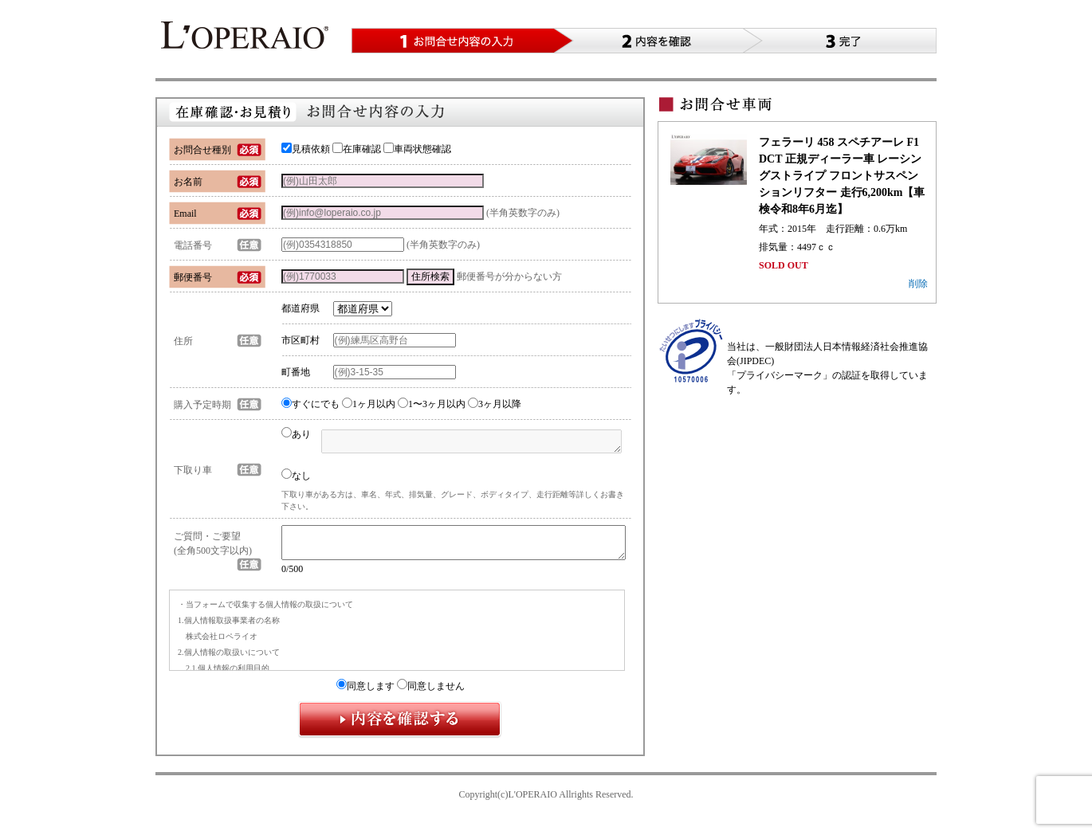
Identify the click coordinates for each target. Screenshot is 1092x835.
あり (296, 434)
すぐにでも (310, 404)
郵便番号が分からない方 (509, 276)
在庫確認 (356, 149)
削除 (918, 283)
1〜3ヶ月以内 (431, 404)
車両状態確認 (417, 149)
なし (296, 474)
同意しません (431, 693)
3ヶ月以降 (494, 404)
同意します (365, 693)
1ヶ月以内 (368, 404)
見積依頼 (305, 149)
